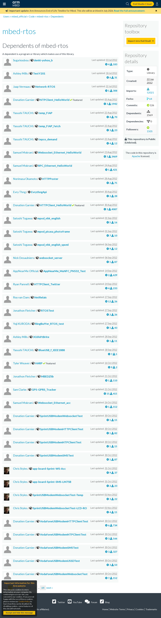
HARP (38, 363)
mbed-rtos (42, 16)
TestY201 (39, 73)
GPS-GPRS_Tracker (44, 389)
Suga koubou (21, 60)
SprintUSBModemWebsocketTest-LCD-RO (60, 508)
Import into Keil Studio (139, 41)
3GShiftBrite (41, 337)
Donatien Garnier (24, 99)
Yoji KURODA (21, 323)
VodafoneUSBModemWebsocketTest (64, 574)
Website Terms (117, 609)
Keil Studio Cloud (142, 3)
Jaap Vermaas (21, 86)
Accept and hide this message (19, 613)
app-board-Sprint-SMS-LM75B (52, 481)
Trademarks (151, 609)
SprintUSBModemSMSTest (57, 455)
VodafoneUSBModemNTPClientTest (63, 534)
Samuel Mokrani (23, 152)
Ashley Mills (20, 73)
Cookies (140, 609)
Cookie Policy (24, 601)
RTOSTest (47, 310)
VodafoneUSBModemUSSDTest (60, 560)
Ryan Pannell (21, 284)
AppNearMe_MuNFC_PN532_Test (64, 271)
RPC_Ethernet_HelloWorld (55, 165)
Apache (136, 156)
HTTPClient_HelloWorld (55, 205)
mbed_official (19, 16)
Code (32, 16)
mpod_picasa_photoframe (53, 231)
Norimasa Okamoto (25, 178)
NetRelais (40, 297)
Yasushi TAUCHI (23, 113)
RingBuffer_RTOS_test (49, 323)
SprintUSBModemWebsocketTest (61, 416)
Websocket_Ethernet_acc (54, 402)
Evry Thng (19, 192)
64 (43, 587)
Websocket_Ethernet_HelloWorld (59, 152)
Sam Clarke (19, 389)
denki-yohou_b (43, 60)
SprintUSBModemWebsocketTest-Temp (58, 495)
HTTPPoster (50, 178)
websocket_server (50, 258)
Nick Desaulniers (23, 258)
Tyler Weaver (21, 363)
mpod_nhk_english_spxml (53, 244)
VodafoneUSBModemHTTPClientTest (64, 521)
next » (49, 587)
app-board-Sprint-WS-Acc (49, 468)
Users (6, 16)
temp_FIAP (45, 113)
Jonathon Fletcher (24, 310)
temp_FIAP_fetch (50, 126)
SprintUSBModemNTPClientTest (60, 442)
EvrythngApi (39, 192)
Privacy (130, 609)
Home (105, 609)
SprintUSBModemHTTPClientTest (61, 429)
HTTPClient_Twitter (47, 284)
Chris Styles (20, 468)
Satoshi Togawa (22, 218)
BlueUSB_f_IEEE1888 (52, 350)
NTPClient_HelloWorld (54, 99)
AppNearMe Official (25, 271)
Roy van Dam (21, 297)
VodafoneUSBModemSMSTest (59, 547)
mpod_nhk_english (48, 218)
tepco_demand (48, 139)
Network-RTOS (45, 86)
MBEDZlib (47, 376)
